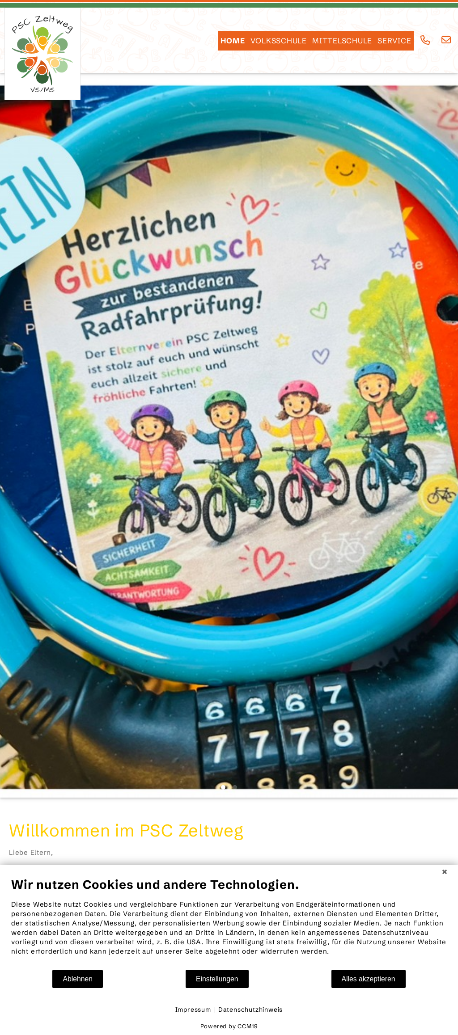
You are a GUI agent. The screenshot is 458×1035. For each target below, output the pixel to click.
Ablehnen (78, 979)
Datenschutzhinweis (250, 1009)
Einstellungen (217, 979)
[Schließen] (444, 872)
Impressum (193, 1009)
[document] (229, 923)
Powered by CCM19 (229, 1026)
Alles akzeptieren (368, 979)
